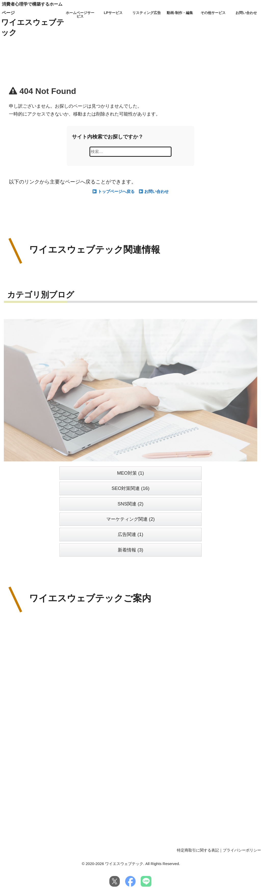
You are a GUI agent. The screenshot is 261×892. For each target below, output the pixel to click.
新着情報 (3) (130, 550)
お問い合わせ (246, 13)
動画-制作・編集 (180, 13)
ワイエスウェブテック (32, 27)
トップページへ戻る (114, 191)
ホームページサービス (80, 14)
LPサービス (113, 13)
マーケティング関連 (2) (130, 519)
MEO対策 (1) (130, 473)
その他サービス (213, 13)
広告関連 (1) (130, 534)
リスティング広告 (146, 13)
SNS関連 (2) (130, 503)
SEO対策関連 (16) (131, 488)
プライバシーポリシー (242, 850)
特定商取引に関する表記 (198, 850)
